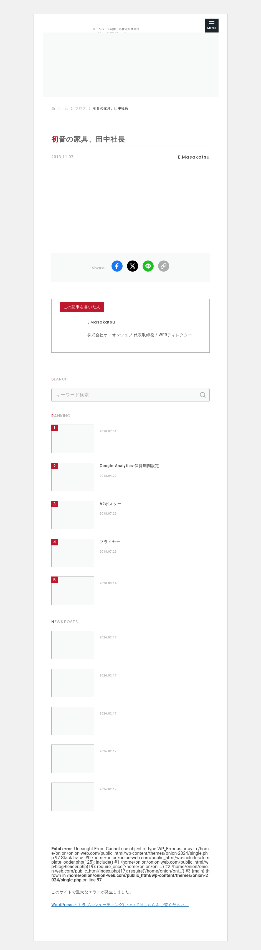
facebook (117, 266)
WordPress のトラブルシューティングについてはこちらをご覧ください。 (120, 905)
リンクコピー (163, 266)
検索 (202, 395)
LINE (148, 266)
